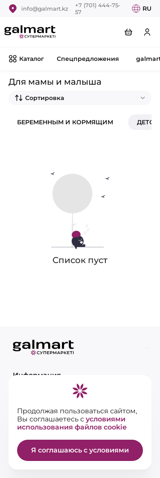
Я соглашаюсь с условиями (80, 450)
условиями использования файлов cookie (72, 423)
